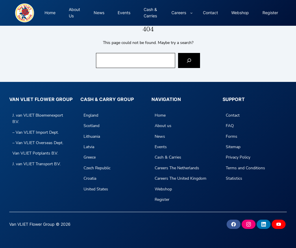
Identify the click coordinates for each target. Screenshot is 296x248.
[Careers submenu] (191, 13)
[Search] (189, 60)
